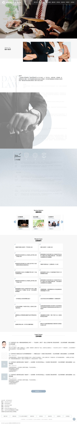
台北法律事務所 (29, 419)
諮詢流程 (63, 2)
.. (20, 423)
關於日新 (36, 2)
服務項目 (53, 2)
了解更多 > (20, 228)
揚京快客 (18, 423)
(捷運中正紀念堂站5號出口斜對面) (9, 411)
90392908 (7, 406)
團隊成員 (40, 2)
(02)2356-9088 (8, 405)
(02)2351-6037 (8, 402)
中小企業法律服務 (23, 416)
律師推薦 (50, 419)
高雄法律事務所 (44, 419)
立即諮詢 (72, 2)
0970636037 (9, 400)
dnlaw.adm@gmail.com (10, 408)
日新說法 (58, 2)
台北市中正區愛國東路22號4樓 (11, 410)
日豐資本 (67, 2)
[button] (62, 222)
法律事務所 (23, 419)
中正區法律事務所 (37, 419)
